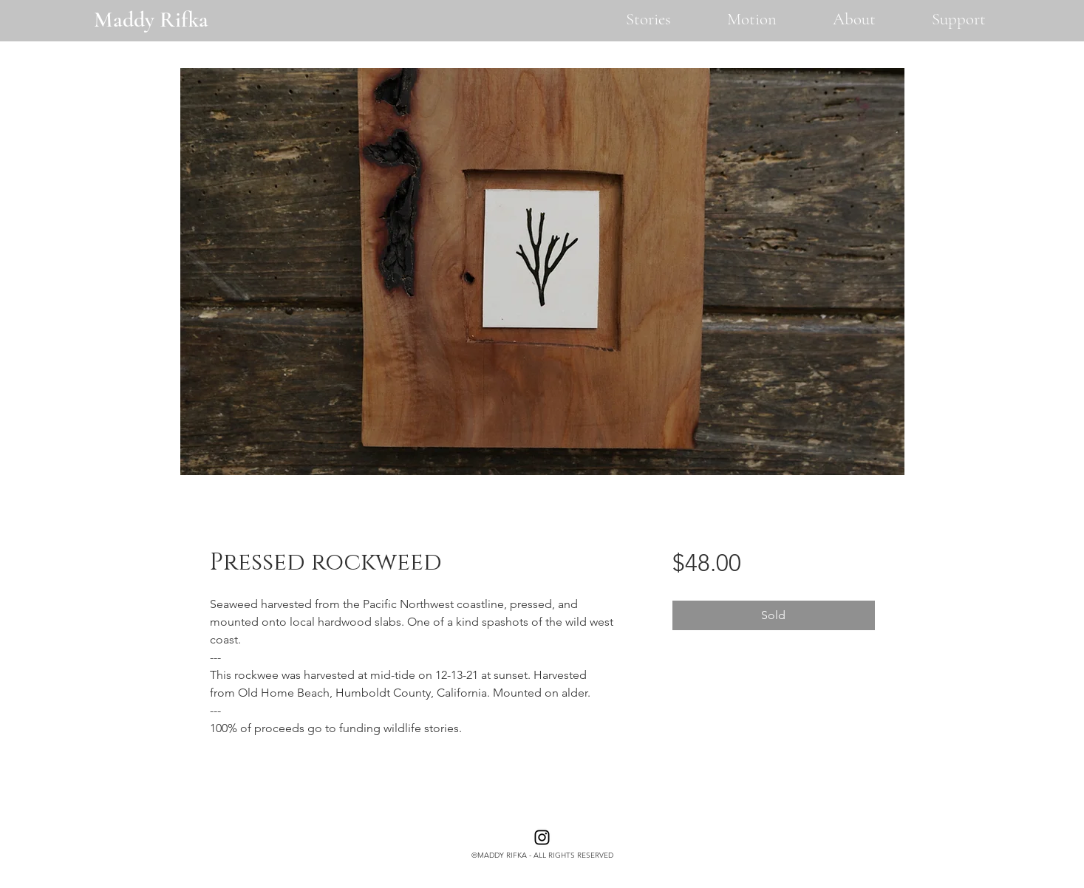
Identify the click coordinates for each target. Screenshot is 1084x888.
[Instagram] (542, 837)
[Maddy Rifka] (150, 19)
